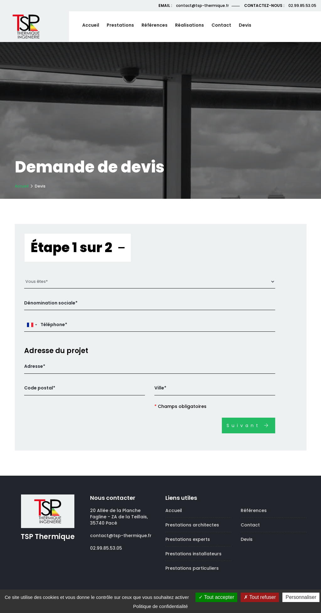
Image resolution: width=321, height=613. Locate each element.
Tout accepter (216, 597)
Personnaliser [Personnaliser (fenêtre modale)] (301, 597)
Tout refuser (260, 597)
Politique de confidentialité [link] (160, 606)
